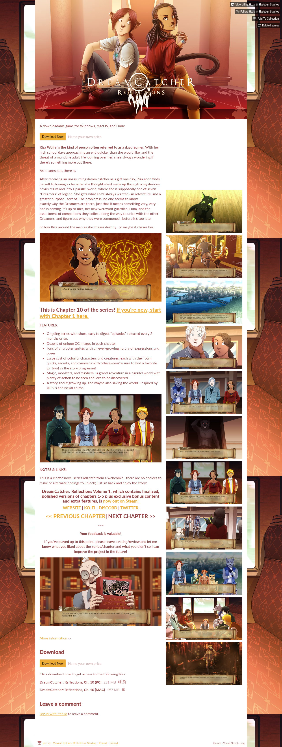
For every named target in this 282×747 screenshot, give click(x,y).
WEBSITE (72, 507)
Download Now (52, 136)
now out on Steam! (121, 501)
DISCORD (108, 507)
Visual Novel (230, 743)
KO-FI (89, 507)
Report (103, 743)
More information (55, 638)
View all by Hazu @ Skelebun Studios (74, 743)
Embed (114, 743)
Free (242, 743)
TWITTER (129, 507)
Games (217, 743)
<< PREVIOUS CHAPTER (76, 516)
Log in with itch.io (53, 714)
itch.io (46, 743)
